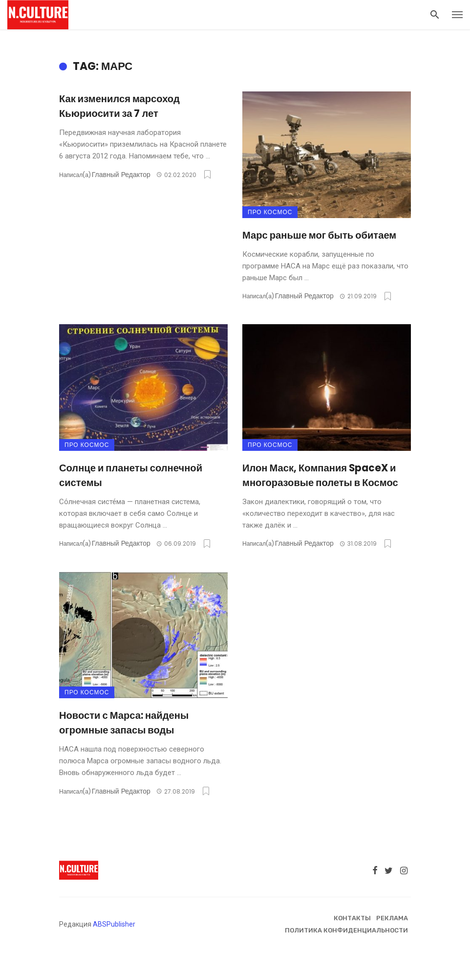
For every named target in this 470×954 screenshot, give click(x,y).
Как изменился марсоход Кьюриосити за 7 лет (119, 106)
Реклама (392, 918)
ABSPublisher (114, 924)
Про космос (270, 212)
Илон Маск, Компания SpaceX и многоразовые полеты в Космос (320, 475)
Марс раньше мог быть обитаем (319, 235)
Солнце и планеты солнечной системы (130, 475)
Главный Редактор (121, 174)
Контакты (352, 918)
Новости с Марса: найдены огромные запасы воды (124, 723)
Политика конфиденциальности (346, 930)
